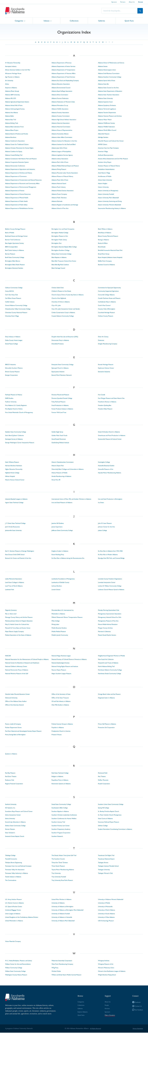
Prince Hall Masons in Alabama (108, 752)
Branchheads (102, 258)
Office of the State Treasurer (61, 725)
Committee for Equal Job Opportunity (111, 300)
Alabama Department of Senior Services (65, 67)
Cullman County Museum (106, 331)
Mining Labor (56, 648)
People (106, 1042)
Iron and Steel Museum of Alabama (63, 523)
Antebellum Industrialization (107, 176)
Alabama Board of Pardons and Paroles (18, 139)
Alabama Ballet (10, 120)
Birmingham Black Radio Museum (16, 277)
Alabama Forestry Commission (62, 120)
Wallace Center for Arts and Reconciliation (19, 1000)
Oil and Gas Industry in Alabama (62, 728)
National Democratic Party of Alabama (18, 698)
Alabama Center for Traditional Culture (18, 150)
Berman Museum (10, 265)
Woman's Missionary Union (107, 1004)
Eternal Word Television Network (63, 391)
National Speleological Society (62, 688)
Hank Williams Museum (13, 481)
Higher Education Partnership (15, 488)
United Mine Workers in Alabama (63, 933)
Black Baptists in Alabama (60, 269)
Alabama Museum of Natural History (64, 184)
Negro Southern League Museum (63, 699)
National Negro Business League (62, 680)
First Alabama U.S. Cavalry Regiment (17, 422)
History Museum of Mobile (60, 492)
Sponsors (114, 2)
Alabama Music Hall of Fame (61, 188)
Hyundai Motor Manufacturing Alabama (111, 492)
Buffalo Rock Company (105, 273)
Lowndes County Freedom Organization (111, 601)
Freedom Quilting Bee (105, 422)
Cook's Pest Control (105, 319)
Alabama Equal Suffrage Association (63, 93)
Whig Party (55, 1004)
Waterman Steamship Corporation (63, 996)
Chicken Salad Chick (58, 300)
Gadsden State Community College (17, 450)
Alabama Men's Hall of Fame (61, 169)
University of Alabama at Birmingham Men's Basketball (69, 945)
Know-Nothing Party (58, 576)
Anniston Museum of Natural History (110, 173)
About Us (132, 2)
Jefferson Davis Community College (63, 551)
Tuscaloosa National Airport (107, 891)
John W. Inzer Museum (105, 544)
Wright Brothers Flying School (108, 1012)
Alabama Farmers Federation (61, 101)
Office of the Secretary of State (62, 721)
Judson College (103, 551)
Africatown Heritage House (14, 74)
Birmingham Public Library (60, 250)
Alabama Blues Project (12, 135)
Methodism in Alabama (59, 637)
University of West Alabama (107, 952)
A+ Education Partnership (13, 63)
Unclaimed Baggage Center (14, 945)
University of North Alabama (107, 945)
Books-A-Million (103, 254)
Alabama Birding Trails (12, 127)
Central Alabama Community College (17, 319)
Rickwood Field (103, 802)
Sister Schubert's (10, 864)
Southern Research (58, 868)
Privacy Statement (137, 1067)
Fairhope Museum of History (14, 411)
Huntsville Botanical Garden (107, 484)
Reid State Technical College (61, 802)
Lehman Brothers (57, 608)
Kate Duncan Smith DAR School (16, 576)
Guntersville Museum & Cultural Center (111, 457)
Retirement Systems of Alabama (62, 813)
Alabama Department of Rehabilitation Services (21, 218)
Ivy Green (101, 523)
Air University (9, 82)
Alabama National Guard (60, 192)
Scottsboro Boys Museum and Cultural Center (20, 842)
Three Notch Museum (59, 899)
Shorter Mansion (10, 861)
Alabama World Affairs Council (108, 135)
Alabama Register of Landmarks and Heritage (67, 214)
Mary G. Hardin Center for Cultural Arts (18, 648)
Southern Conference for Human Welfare (66, 849)
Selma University (10, 849)
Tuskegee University (104, 903)
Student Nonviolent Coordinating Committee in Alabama (117, 861)
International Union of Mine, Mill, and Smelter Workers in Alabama (74, 519)
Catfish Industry (10, 315)
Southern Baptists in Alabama (61, 842)
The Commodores (11, 914)
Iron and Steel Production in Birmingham (111, 519)
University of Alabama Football (62, 949)
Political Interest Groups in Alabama (63, 752)
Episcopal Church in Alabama (61, 384)
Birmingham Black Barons (13, 273)
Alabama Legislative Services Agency (64, 161)
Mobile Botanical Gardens (60, 652)
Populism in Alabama (58, 756)
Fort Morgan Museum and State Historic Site (113, 415)
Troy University (57, 906)
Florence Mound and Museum (61, 411)
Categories (19, 20)
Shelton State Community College (16, 857)
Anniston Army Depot (105, 169)
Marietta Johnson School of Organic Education (20, 644)
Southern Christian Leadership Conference (66, 845)
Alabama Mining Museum (60, 176)
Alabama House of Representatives (63, 135)
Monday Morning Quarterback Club (110, 633)
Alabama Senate (103, 67)
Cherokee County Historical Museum (17, 327)
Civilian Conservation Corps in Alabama (65, 327)
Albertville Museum (104, 139)
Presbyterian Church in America (62, 759)
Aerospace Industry (11, 67)
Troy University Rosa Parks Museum (63, 914)
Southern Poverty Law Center (62, 857)
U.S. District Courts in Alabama (15, 937)
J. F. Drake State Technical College (16, 544)
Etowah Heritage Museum (106, 380)
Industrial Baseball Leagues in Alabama (17, 519)
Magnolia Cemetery (11, 633)
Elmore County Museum (13, 388)
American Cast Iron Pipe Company (109, 154)
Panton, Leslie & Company (14, 752)
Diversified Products (58, 359)
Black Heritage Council (59, 281)
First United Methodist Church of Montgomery (20, 430)
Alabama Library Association (61, 165)
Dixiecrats (101, 355)
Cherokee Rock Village (12, 331)
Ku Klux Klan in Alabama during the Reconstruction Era (70, 580)
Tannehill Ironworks (11, 891)
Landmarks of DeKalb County (61, 604)
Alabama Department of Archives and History (20, 180)
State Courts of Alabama (106, 849)
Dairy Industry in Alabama (13, 351)
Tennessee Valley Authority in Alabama (18, 906)
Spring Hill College (104, 838)
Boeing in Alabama (104, 250)
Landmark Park (10, 612)
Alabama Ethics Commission (61, 97)
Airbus (7, 86)
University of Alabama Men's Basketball (64, 956)
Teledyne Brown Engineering (14, 895)
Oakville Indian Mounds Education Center (19, 721)
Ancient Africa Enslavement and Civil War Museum (115, 165)
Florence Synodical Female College (63, 415)
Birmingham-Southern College (62, 262)
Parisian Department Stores (14, 756)
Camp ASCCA (10, 304)
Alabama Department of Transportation (65, 70)
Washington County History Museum (17, 1012)
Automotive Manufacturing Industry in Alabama (113, 218)
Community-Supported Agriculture (109, 304)
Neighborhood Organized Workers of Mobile (113, 680)
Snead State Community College (62, 834)
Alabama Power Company (60, 203)
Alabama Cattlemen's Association (16, 146)
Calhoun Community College (14, 300)
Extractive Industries (105, 388)
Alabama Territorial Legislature (108, 112)
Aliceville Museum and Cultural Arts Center (112, 146)
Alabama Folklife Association (61, 112)
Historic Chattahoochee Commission (64, 481)
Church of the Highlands (60, 312)
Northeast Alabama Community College (111, 695)
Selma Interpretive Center (14, 845)
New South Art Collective (107, 684)
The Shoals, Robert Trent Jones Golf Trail (65, 888)
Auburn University (104, 195)
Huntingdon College (104, 481)
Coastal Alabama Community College (64, 331)
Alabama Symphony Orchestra (108, 108)
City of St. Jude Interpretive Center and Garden (67, 323)
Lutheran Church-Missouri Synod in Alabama (113, 612)
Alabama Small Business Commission (110, 74)
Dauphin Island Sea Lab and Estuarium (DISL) (66, 351)
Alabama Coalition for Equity (14, 157)
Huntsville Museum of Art (106, 488)
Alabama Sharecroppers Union (108, 70)
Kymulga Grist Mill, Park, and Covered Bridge (113, 580)
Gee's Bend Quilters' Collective (15, 453)
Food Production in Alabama (61, 422)
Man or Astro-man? (11, 637)
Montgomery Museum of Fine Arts (109, 644)
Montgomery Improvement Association (111, 637)
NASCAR (8, 680)
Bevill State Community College (15, 269)
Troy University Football (60, 910)
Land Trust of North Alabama (15, 608)
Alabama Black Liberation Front (15, 131)
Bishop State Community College (63, 265)
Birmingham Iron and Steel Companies (64, 239)
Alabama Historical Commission (62, 131)
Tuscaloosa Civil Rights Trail (107, 888)
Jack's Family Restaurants (13, 547)
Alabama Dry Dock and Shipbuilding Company (67, 82)
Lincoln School (56, 612)
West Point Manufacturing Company (64, 1000)
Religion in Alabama (58, 806)
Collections (74, 20)
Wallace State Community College (16, 1008)
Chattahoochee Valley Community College (19, 323)
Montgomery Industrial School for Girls (111, 640)
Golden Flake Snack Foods (60, 453)
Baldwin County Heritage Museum (16, 239)
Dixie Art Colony (104, 351)
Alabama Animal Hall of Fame (14, 108)
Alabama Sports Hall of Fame (107, 82)
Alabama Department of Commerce (17, 184)
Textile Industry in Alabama (14, 910)
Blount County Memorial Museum (109, 247)
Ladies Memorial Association (14, 601)
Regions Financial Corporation (15, 813)
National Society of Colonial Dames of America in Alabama (71, 684)
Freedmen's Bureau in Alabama (108, 419)
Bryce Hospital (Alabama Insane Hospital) (111, 269)
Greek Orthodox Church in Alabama (110, 450)
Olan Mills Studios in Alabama (61, 732)
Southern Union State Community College (112, 834)
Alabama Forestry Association (61, 116)
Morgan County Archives (106, 652)
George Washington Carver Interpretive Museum (21, 461)
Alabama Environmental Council (62, 89)
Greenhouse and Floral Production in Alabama (113, 453)
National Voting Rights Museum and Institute (66, 692)
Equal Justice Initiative (59, 388)
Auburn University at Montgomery (109, 199)
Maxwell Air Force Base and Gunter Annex (19, 652)
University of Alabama (59, 937)
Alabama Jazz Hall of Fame (60, 154)
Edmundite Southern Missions (15, 384)
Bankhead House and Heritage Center (18, 247)
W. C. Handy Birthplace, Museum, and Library (20, 996)
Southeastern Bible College (61, 838)
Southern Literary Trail (59, 853)
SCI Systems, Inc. (10, 838)
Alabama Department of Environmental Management (22, 195)
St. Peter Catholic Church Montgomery (111, 845)
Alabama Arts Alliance (12, 116)
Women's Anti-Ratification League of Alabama (113, 1008)
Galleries (101, 20)
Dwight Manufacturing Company (108, 359)
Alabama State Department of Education (111, 93)
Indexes (46, 20)
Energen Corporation (12, 391)
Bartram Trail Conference (13, 250)
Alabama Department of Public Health (18, 210)
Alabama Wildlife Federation (107, 131)
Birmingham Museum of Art (61, 247)
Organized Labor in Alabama (107, 725)
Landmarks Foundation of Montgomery (64, 601)
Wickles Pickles (57, 1008)
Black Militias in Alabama (106, 239)
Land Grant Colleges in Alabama (15, 604)
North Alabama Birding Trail (107, 692)
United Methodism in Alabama (15, 956)
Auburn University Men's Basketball (109, 207)
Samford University (11, 834)
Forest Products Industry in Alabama (64, 426)
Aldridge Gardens (104, 142)
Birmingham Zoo (57, 254)
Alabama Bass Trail (11, 123)
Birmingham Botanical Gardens (15, 281)
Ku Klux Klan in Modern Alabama (109, 576)
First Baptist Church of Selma (14, 426)
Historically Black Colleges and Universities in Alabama (69, 488)
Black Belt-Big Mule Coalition (61, 277)
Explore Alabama (82, 1050)
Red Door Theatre (11, 806)
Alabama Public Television (60, 207)
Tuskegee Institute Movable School (109, 899)
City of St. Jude (57, 319)
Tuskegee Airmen (104, 895)
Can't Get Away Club (12, 308)
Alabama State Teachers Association (110, 97)
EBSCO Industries (11, 380)
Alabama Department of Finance (16, 199)
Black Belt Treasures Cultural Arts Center (66, 273)
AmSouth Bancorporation (106, 161)
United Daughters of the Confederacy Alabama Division (23, 952)
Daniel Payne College (12, 359)
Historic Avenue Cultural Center (16, 499)
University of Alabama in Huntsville (63, 952)
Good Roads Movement (60, 457)
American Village (103, 157)
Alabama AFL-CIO (11, 101)
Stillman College (103, 857)
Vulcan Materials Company (14, 977)
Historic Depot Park (58, 484)
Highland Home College (13, 492)
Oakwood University (12, 725)
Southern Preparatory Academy (62, 861)
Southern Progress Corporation (62, 864)
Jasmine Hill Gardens (58, 544)
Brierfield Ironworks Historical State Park (112, 262)
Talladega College (11, 888)
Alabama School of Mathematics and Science (112, 63)
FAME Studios (9, 415)
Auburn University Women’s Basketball (111, 214)
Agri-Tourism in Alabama (13, 78)
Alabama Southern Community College (111, 78)
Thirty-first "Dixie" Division (61, 895)
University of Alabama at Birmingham (64, 941)
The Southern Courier (59, 891)
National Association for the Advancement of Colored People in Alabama (26, 685)
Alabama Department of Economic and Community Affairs (24, 192)
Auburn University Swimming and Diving (111, 210)
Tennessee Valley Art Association (16, 903)
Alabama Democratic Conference (16, 173)
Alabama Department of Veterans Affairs (65, 74)
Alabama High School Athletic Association (66, 123)
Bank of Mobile (10, 243)
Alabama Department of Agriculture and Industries (22, 176)
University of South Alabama (107, 949)
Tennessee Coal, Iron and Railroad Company (20, 899)
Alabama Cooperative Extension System (18, 169)
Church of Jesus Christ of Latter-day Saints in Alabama (69, 308)
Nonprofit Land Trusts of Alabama (109, 688)
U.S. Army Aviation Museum (14, 933)
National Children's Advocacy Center (17, 694)
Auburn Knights (103, 192)
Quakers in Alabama (11, 782)
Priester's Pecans (57, 763)
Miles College (56, 644)
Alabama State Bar (104, 86)
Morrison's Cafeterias (105, 656)
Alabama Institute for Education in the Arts (66, 146)
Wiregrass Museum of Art (106, 1000)
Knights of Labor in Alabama (61, 572)
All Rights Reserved (94, 1067)
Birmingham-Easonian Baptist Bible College (66, 258)
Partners (122, 2)
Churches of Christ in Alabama (62, 315)
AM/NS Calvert (103, 150)
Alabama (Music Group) (13, 93)
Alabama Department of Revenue (63, 63)
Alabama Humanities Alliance (61, 139)
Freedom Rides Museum (106, 426)
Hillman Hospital (10, 496)
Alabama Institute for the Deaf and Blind (65, 150)
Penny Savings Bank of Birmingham (16, 763)
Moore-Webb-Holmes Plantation (109, 648)
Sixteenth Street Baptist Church (16, 868)
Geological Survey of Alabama (15, 457)
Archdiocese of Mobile (105, 184)
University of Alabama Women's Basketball (112, 933)
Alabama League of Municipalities (62, 157)
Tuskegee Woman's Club (106, 906)
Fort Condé (102, 411)
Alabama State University (106, 101)
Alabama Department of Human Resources (19, 203)
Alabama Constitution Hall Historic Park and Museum (23, 165)
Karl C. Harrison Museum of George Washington (21, 572)
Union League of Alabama (13, 949)
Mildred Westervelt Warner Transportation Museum (69, 640)
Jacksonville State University (14, 551)
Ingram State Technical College (15, 523)
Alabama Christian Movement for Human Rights (21, 154)
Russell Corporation (104, 813)
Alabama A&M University (13, 97)
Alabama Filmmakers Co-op (61, 108)
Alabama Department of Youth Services (65, 78)
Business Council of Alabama (107, 277)
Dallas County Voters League (15, 355)
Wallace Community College (14, 1004)
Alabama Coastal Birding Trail (14, 161)
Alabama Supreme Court (106, 104)
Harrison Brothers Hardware (14, 484)
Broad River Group (104, 265)
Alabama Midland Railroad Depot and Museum (67, 173)
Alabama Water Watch (105, 123)
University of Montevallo (106, 941)
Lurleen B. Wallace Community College (111, 608)
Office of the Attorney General (15, 732)
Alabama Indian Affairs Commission (63, 142)
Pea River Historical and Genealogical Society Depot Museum (25, 759)
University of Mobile (104, 937)
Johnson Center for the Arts (107, 547)
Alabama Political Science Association (64, 199)
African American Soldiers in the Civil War (19, 70)
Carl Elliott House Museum (14, 312)
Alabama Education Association (62, 86)
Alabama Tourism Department (108, 116)
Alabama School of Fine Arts (61, 218)
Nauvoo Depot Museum (60, 695)
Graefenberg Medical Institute (61, 461)
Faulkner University (11, 419)
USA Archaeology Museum (107, 956)
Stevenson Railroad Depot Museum (110, 853)
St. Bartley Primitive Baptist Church (110, 842)
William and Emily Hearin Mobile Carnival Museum (68, 1012)
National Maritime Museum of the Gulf (18, 702)
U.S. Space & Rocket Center (14, 941)
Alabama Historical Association (62, 127)
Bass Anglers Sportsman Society (16, 254)
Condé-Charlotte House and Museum (110, 312)
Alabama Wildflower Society (107, 127)
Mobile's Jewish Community (61, 659)
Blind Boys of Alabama (105, 243)
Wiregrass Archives (104, 996)
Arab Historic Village (105, 180)
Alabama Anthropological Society (16, 112)
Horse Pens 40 (56, 499)
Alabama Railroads (58, 210)
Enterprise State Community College (64, 380)
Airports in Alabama (11, 89)
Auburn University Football (107, 203)
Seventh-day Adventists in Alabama (16, 853)
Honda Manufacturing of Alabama (63, 496)
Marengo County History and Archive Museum (20, 640)
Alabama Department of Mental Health (18, 207)
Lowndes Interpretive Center (108, 604)
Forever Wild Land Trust (60, 430)
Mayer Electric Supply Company (15, 656)
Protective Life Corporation (107, 756)
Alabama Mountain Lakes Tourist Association (66, 180)
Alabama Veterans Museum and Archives (111, 120)
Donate (140, 2)
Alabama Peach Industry (59, 195)
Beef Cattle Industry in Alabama (15, 262)
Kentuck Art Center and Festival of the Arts (20, 580)
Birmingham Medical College (61, 243)
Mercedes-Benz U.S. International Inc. (64, 633)
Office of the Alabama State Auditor (17, 728)
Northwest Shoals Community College (111, 699)
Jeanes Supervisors (58, 547)
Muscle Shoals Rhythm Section (108, 659)
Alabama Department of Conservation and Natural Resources (26, 188)
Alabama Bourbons (11, 142)
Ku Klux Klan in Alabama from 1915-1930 (111, 572)
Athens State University (106, 188)
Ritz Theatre (102, 806)
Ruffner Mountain (104, 809)
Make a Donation (109, 1053)
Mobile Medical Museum (59, 656)
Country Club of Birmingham (107, 323)
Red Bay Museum (11, 802)
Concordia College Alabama (107, 308)
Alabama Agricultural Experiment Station (18, 104)
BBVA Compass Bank (12, 258)
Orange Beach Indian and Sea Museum (110, 721)
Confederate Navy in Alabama (108, 315)
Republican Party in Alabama (61, 809)
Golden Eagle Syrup (58, 450)
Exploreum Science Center (107, 384)
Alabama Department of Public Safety (17, 214)
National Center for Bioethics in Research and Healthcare (24, 690)
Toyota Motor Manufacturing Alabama (64, 903)
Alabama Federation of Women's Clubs (64, 104)
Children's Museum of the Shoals (62, 304)
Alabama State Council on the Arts (109, 89)
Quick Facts (129, 20)
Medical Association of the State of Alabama (19, 659)
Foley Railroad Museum (59, 419)
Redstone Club (10, 809)
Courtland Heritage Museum (107, 327)
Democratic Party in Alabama (61, 355)
